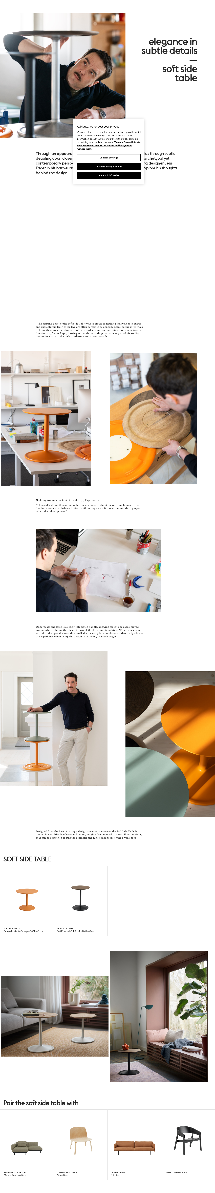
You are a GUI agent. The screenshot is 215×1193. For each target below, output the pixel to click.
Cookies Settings (109, 157)
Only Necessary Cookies (109, 166)
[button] (27, 418)
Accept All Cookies (108, 175)
